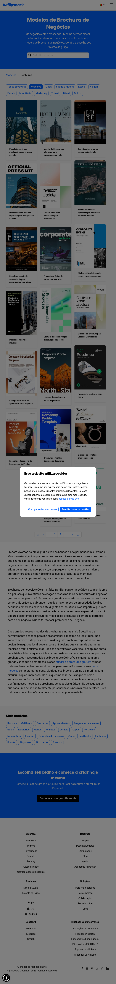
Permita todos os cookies (75, 509)
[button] (6, 978)
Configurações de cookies (42, 509)
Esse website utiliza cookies (58, 475)
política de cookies (68, 498)
